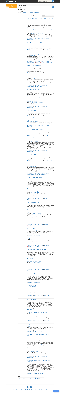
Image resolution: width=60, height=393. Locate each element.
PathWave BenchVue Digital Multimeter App (37, 350)
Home (13, 389)
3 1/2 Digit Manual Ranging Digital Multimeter (37, 191)
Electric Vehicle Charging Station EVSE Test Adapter (39, 54)
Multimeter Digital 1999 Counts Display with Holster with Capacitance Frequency (40, 100)
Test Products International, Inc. (32, 111)
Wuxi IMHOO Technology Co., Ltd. (33, 121)
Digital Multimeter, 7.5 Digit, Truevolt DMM (37, 312)
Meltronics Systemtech (35, 141)
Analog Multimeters (29, 12)
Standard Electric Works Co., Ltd (36, 90)
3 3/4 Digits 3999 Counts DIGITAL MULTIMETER (38, 32)
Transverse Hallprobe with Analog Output (36, 249)
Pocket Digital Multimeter (33, 299)
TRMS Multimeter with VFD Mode (34, 177)
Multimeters (24, 12)
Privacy (35, 389)
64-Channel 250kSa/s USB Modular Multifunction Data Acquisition (39, 335)
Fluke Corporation (33, 55)
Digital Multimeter (31, 120)
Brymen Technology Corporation (32, 203)
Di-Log (31, 239)
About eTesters (17, 389)
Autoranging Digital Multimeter (34, 42)
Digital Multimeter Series (33, 202)
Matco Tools (34, 78)
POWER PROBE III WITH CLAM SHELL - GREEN (37, 77)
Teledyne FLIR (34, 178)
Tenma (32, 20)
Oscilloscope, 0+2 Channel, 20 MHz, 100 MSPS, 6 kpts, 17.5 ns (40, 19)
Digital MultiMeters (31, 228)
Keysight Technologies (34, 313)
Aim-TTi (28, 326)
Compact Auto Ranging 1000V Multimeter (36, 238)
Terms (38, 389)
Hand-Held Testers (31, 285)
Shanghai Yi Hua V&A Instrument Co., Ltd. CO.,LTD (38, 102)
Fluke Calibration (33, 166)
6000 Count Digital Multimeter (34, 261)
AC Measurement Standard (33, 165)
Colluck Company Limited (35, 43)
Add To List (30, 27)
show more (39, 148)
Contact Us (31, 389)
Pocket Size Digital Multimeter (34, 65)
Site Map (45, 389)
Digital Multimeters (31, 110)
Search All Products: (22, 5)
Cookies (42, 389)
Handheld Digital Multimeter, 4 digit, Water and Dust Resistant (39, 361)
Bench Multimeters (36, 12)
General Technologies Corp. (35, 130)
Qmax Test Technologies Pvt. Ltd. (33, 286)
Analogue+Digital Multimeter (34, 89)
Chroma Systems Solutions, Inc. (38, 230)
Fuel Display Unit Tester (32, 140)
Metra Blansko (34, 155)
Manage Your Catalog (24, 389)
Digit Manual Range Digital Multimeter (36, 129)
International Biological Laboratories (37, 33)
